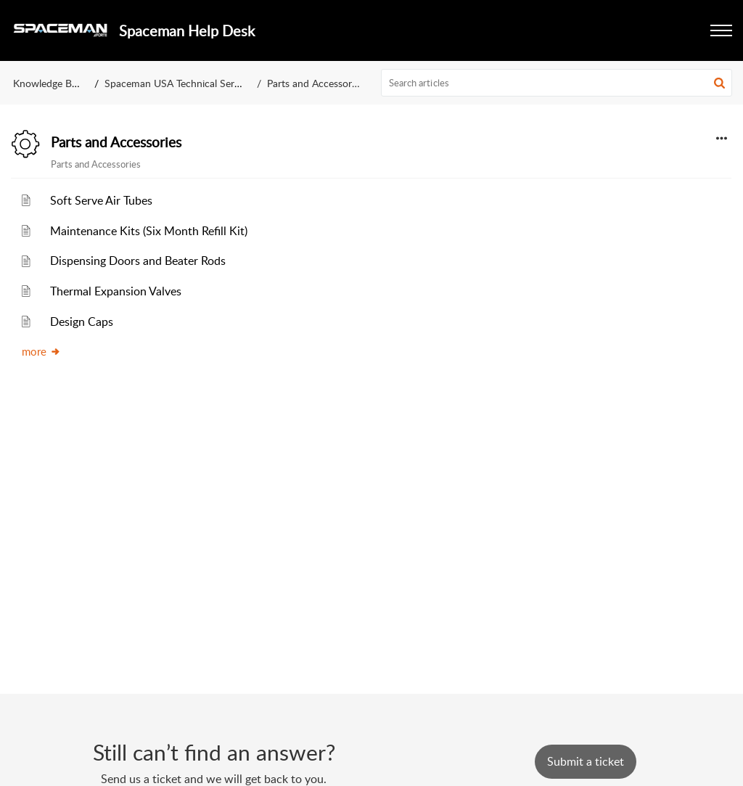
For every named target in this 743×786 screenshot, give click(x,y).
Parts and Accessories (116, 142)
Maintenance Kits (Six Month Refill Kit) (148, 231)
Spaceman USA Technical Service (178, 83)
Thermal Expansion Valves (115, 291)
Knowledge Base (49, 83)
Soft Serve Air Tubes (101, 200)
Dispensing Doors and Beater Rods (138, 261)
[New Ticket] (585, 761)
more (41, 351)
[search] (557, 83)
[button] (719, 82)
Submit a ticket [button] (585, 761)
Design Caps (81, 321)
